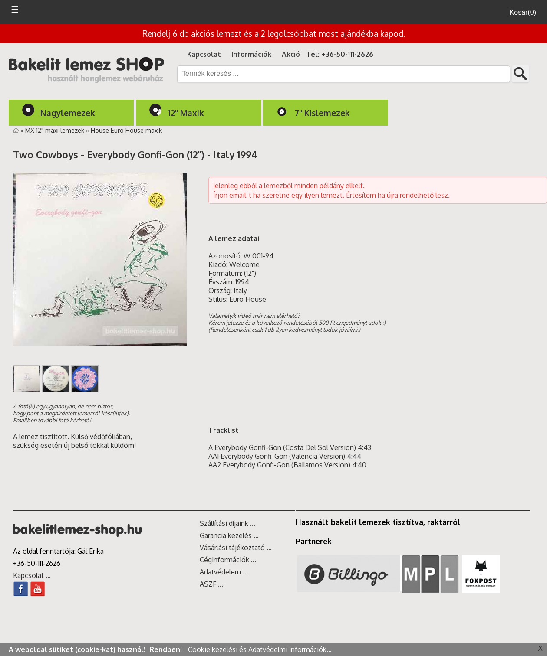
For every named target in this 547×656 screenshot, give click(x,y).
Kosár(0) (523, 12)
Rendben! (166, 649)
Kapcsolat (204, 54)
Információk (251, 54)
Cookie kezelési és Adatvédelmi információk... (260, 649)
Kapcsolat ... (32, 575)
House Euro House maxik (126, 130)
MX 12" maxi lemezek (55, 130)
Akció (291, 54)
